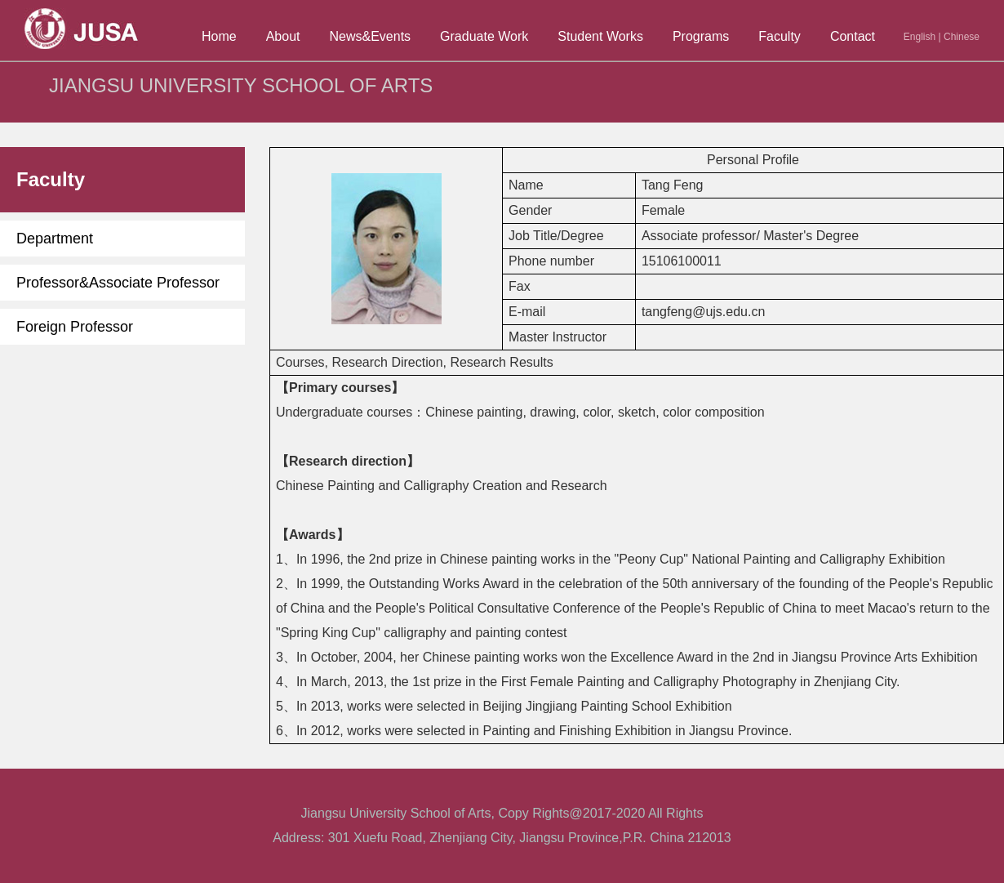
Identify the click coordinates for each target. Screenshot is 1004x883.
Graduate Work (484, 36)
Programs (701, 36)
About (283, 36)
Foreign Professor (74, 327)
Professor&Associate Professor (118, 282)
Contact (852, 36)
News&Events (370, 36)
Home (219, 36)
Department (54, 238)
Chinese (962, 36)
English (919, 36)
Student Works (600, 36)
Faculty (779, 36)
